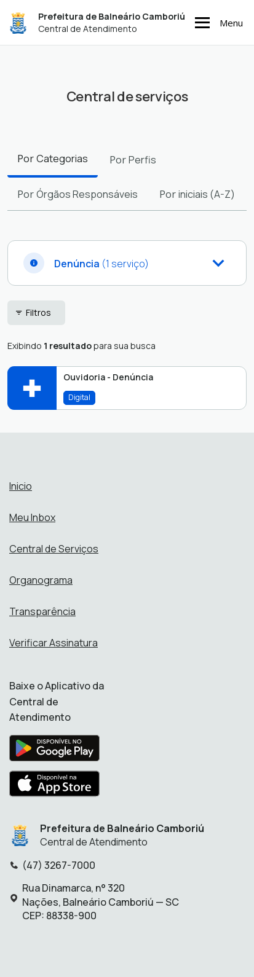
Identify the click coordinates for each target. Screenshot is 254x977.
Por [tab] (52, 158)
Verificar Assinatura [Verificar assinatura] (53, 642)
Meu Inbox (32, 517)
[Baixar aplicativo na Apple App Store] (54, 787)
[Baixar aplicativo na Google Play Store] (54, 751)
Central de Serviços (53, 548)
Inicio (20, 486)
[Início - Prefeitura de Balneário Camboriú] (18, 22)
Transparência (42, 611)
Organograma (41, 580)
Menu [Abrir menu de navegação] (217, 23)
